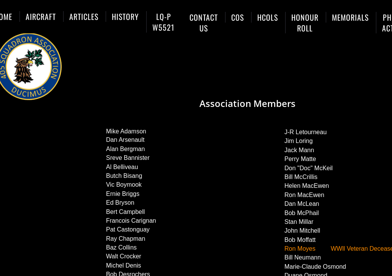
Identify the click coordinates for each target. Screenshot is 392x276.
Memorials (350, 17)
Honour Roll (304, 22)
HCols (267, 17)
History (125, 16)
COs (237, 17)
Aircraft (41, 16)
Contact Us (203, 22)
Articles (83, 16)
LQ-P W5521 (163, 22)
